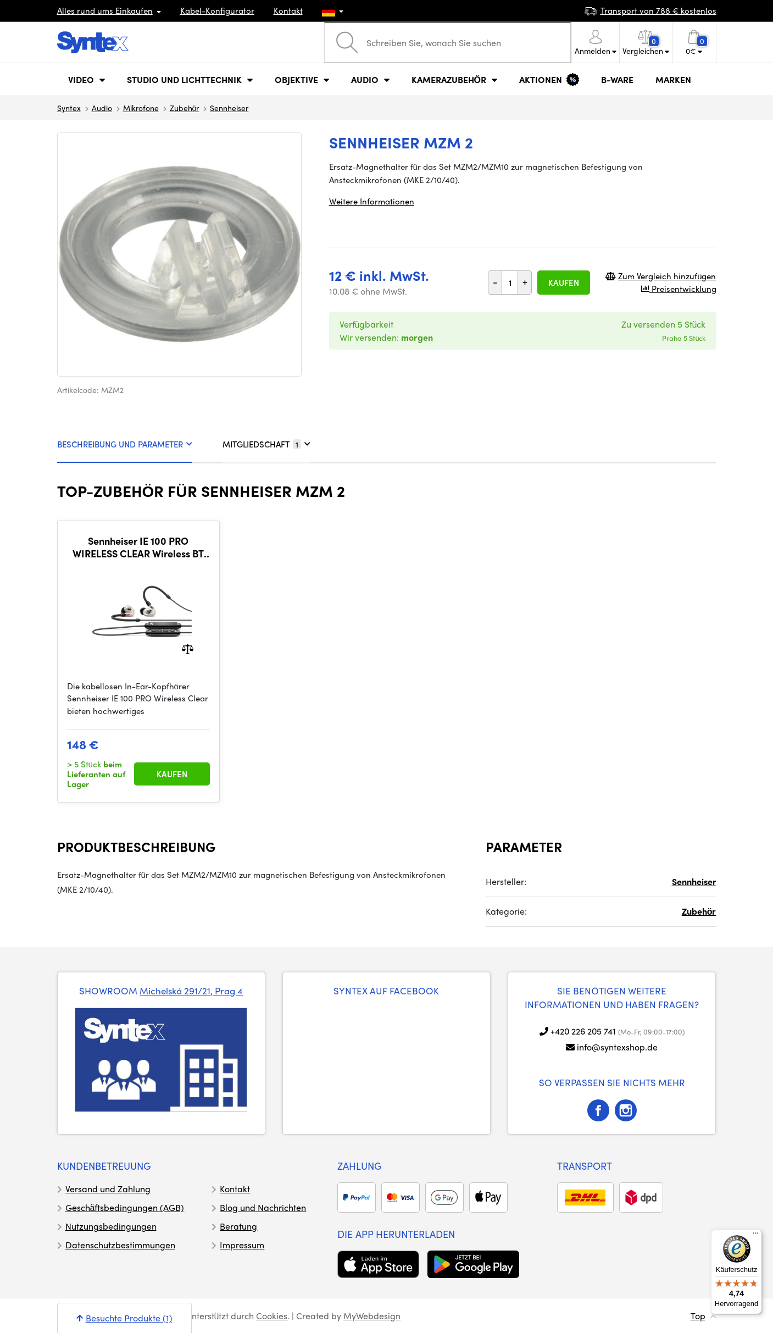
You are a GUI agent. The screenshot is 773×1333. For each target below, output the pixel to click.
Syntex (69, 107)
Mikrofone (141, 107)
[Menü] (755, 1235)
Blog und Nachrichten (263, 1207)
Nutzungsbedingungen (111, 1226)
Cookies (271, 1315)
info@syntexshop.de (617, 1047)
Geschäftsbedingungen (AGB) (125, 1207)
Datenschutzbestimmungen (120, 1244)
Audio (102, 107)
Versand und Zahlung (108, 1188)
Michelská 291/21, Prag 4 (191, 990)
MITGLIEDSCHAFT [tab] (266, 444)
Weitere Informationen (371, 201)
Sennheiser (229, 107)
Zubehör (184, 107)
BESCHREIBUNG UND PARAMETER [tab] (124, 444)
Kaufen (563, 282)
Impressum (242, 1244)
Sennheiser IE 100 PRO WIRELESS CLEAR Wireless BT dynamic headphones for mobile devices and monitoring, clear (138, 547)
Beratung (238, 1226)
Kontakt (288, 10)
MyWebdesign (372, 1315)
